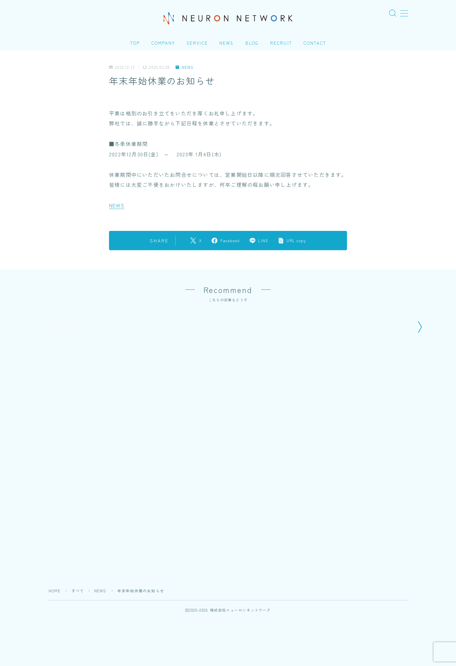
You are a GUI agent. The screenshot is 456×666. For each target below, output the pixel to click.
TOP (135, 43)
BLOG (252, 43)
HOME (54, 637)
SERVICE (197, 43)
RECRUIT (281, 43)
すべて (77, 637)
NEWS (226, 43)
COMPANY (163, 43)
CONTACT (315, 43)
